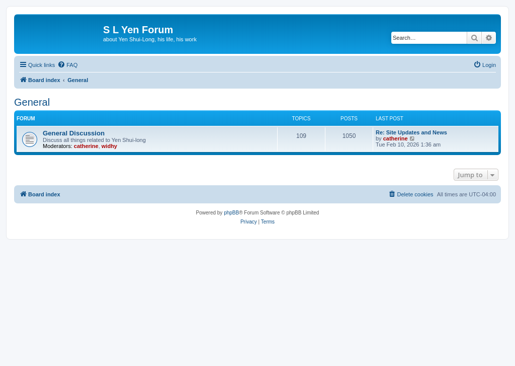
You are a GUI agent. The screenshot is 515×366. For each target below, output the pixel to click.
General (32, 102)
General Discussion (74, 133)
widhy (109, 146)
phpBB (231, 212)
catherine (86, 146)
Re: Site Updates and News (411, 132)
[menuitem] (67, 65)
